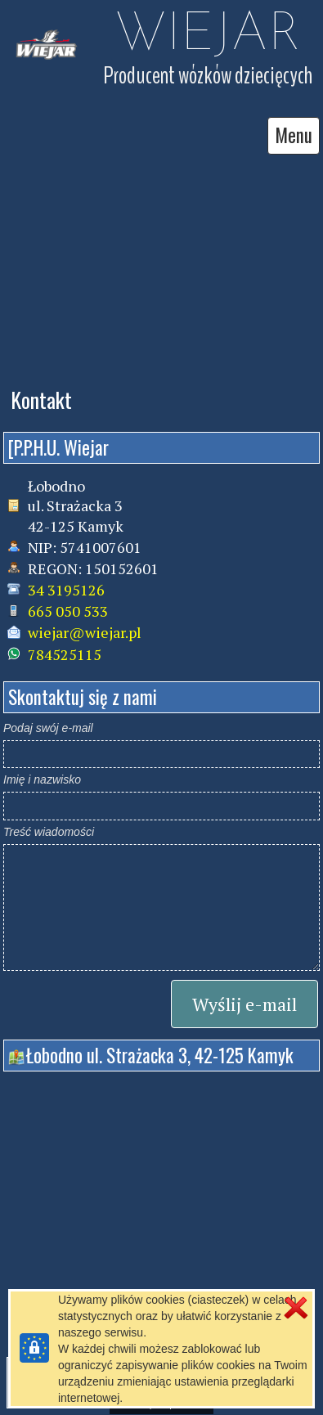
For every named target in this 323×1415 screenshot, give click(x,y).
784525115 (64, 654)
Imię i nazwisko (42, 779)
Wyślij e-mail (244, 1004)
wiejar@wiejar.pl (84, 632)
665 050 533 (68, 611)
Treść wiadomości (48, 831)
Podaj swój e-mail (48, 727)
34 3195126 (66, 590)
